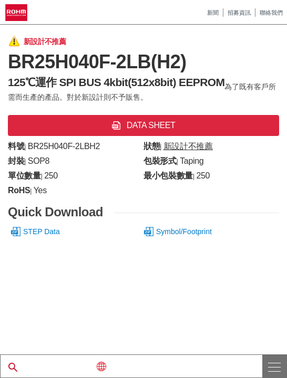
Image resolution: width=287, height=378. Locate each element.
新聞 (213, 12)
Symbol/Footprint (184, 231)
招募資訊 (239, 12)
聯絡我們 (271, 12)
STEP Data (41, 231)
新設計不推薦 (188, 146)
